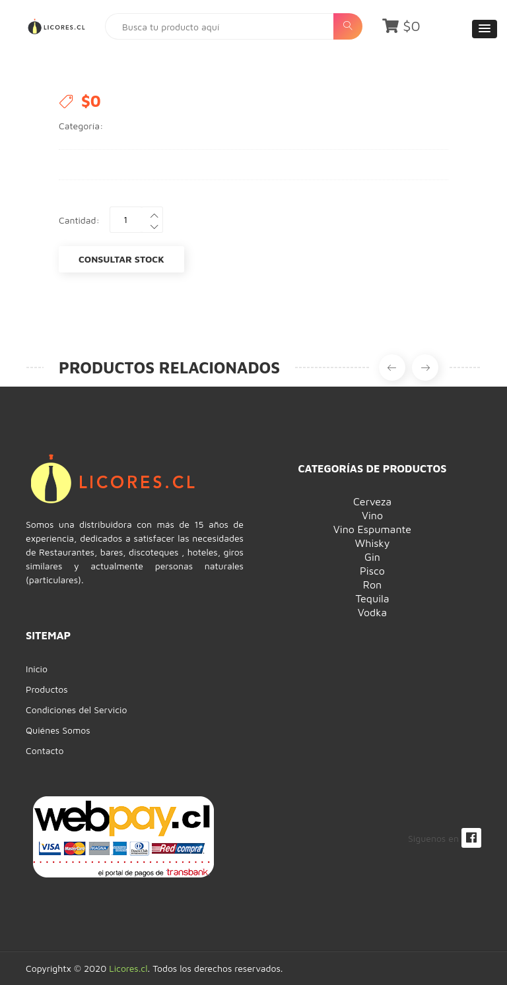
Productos (47, 689)
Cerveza (372, 501)
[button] (484, 29)
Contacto (44, 750)
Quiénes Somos (58, 730)
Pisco (372, 571)
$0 (401, 25)
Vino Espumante (372, 529)
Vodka (372, 612)
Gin (372, 557)
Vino (372, 515)
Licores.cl (128, 968)
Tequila (372, 598)
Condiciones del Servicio (76, 709)
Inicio (37, 668)
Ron (372, 584)
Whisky (372, 543)
